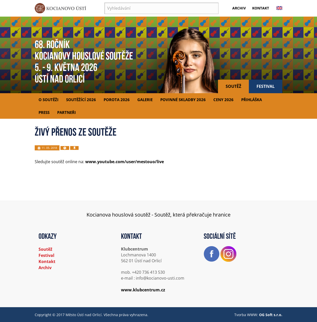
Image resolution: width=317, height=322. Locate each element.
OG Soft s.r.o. (270, 314)
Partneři (66, 112)
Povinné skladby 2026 (183, 99)
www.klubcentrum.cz (143, 290)
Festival (266, 86)
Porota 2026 (117, 99)
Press (44, 112)
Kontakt (260, 8)
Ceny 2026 (223, 99)
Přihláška (251, 99)
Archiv (239, 8)
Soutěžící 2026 (81, 99)
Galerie (145, 99)
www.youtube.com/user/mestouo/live (124, 161)
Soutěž (233, 86)
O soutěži (48, 99)
